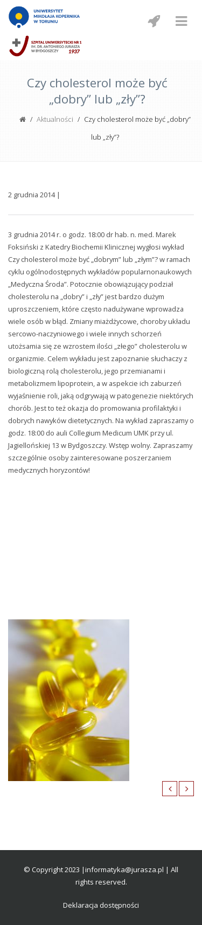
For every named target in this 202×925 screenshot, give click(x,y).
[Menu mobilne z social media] (153, 21)
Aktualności (55, 119)
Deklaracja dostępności (101, 905)
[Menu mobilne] (181, 21)
